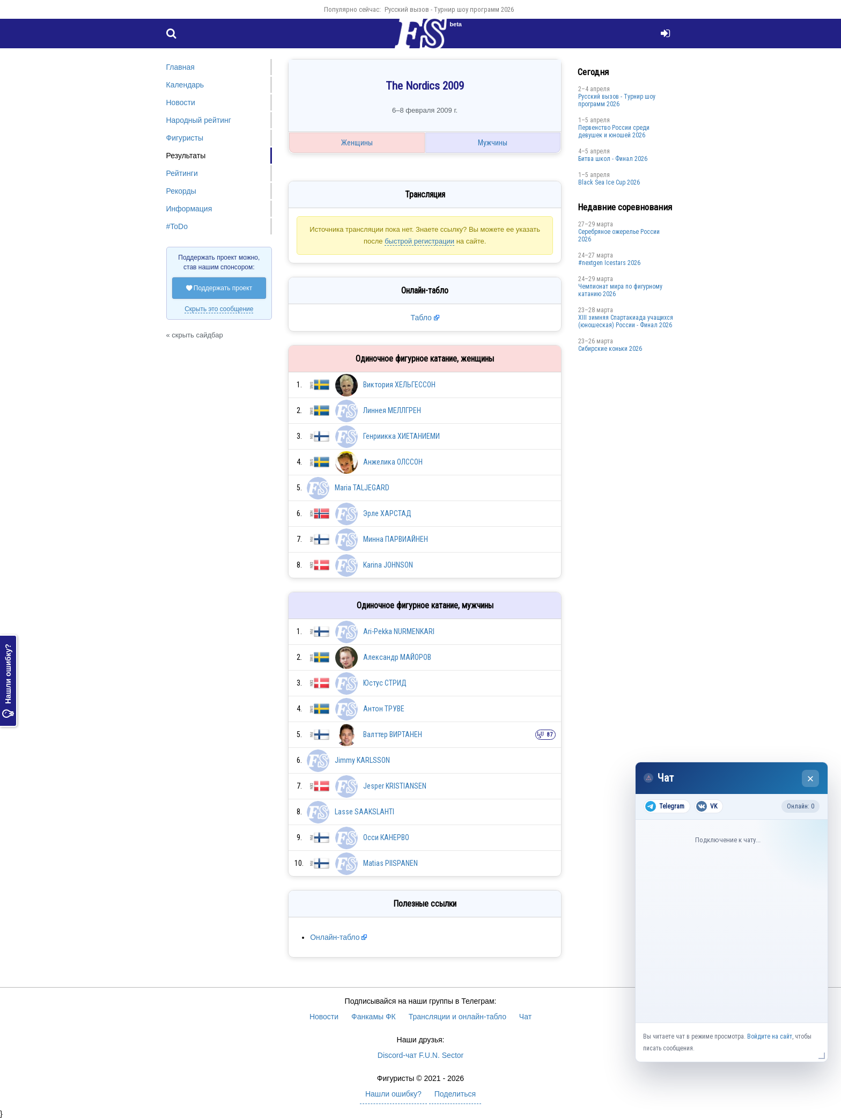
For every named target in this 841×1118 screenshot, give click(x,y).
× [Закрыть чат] (810, 778)
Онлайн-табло (334, 937)
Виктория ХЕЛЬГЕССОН (399, 384)
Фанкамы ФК (373, 1016)
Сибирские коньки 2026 (610, 348)
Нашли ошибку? (8, 681)
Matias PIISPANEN (390, 863)
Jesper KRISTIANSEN (394, 786)
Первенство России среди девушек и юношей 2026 (614, 131)
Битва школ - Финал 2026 (612, 159)
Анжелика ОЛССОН (393, 462)
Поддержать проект (219, 288)
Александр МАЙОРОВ (397, 657)
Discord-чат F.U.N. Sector (420, 1055)
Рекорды (181, 191)
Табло (421, 317)
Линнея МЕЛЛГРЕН (392, 410)
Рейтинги (182, 173)
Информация (189, 208)
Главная (180, 67)
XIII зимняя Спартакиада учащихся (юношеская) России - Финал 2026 (625, 321)
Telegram (664, 806)
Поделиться (455, 1094)
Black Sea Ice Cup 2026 (609, 182)
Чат (525, 1016)
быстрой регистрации (419, 241)
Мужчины (492, 142)
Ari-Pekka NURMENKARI (398, 631)
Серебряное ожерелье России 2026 (619, 235)
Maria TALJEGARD (362, 487)
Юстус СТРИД (385, 683)
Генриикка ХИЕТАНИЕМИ (401, 436)
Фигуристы (185, 138)
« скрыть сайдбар (194, 335)
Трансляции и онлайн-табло (457, 1016)
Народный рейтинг (198, 120)
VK (706, 806)
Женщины (357, 142)
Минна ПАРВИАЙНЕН (395, 539)
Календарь (185, 84)
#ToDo (177, 226)
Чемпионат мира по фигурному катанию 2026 (620, 290)
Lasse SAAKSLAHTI (364, 811)
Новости (180, 102)
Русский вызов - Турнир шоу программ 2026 (449, 9)
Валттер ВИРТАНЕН (392, 734)
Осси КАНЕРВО (386, 837)
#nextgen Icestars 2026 (609, 263)
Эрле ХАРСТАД (387, 513)
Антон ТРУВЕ (383, 708)
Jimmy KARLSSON (362, 760)
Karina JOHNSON (388, 565)
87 (549, 735)
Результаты (186, 155)
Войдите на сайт (769, 1036)
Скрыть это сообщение (219, 309)
